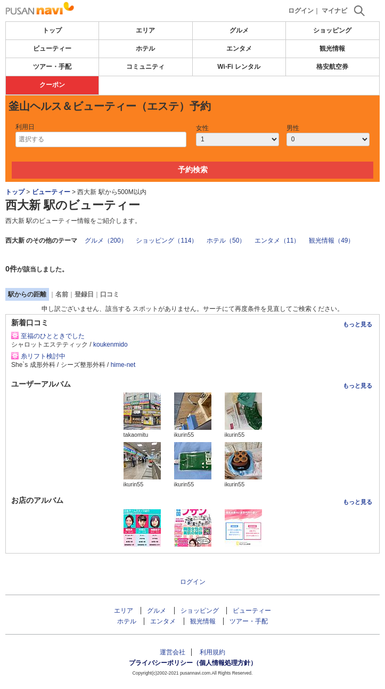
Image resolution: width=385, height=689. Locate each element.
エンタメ (239, 48)
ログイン (301, 10)
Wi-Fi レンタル (238, 66)
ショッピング (332, 30)
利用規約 (212, 652)
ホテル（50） (226, 240)
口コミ (109, 294)
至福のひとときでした (53, 336)
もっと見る (357, 324)
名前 (61, 294)
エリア (145, 30)
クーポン (52, 85)
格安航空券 (332, 66)
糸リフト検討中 (43, 356)
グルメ (239, 30)
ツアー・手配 (52, 66)
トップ (52, 30)
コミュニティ (145, 66)
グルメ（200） (106, 240)
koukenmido (110, 344)
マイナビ (334, 10)
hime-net (123, 364)
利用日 (25, 127)
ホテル (145, 48)
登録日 (84, 294)
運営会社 (172, 652)
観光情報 (332, 48)
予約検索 (193, 169)
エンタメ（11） (277, 240)
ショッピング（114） (167, 240)
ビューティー (52, 48)
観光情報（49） (331, 240)
